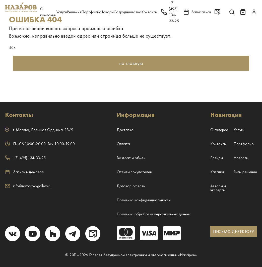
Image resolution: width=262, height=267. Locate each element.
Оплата (123, 143)
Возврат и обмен (131, 157)
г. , (39, 129)
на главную (131, 63)
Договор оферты (131, 186)
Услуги (61, 12)
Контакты (149, 12)
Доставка (125, 129)
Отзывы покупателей (134, 171)
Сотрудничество (127, 12)
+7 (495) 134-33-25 (25, 157)
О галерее (219, 129)
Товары (107, 12)
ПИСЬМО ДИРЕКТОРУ (233, 231)
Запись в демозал (24, 172)
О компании (48, 12)
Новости (241, 157)
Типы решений (245, 171)
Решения (74, 12)
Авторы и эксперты (218, 188)
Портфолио (91, 12)
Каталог (217, 171)
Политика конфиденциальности (144, 200)
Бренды (216, 157)
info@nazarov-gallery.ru (28, 186)
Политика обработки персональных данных (154, 214)
